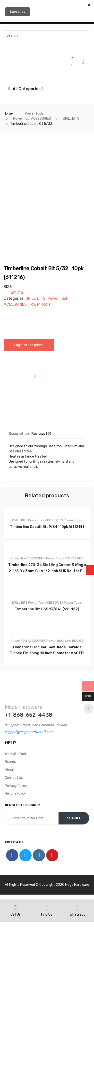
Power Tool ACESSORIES (32, 119)
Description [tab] (19, 592)
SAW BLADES (74, 799)
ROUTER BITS (74, 716)
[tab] (19, 593)
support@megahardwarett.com (29, 890)
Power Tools (34, 113)
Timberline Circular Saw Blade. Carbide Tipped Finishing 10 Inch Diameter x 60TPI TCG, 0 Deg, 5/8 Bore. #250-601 (47, 808)
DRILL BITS (71, 119)
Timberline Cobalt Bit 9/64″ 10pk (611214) (47, 685)
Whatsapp (77, 1072)
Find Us (46, 1072)
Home (8, 113)
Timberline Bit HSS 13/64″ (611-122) (47, 767)
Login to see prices (28, 503)
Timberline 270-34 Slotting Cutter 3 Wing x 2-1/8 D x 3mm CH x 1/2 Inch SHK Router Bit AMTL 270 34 (47, 726)
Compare (35, 534)
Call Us (15, 1072)
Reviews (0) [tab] (41, 592)
